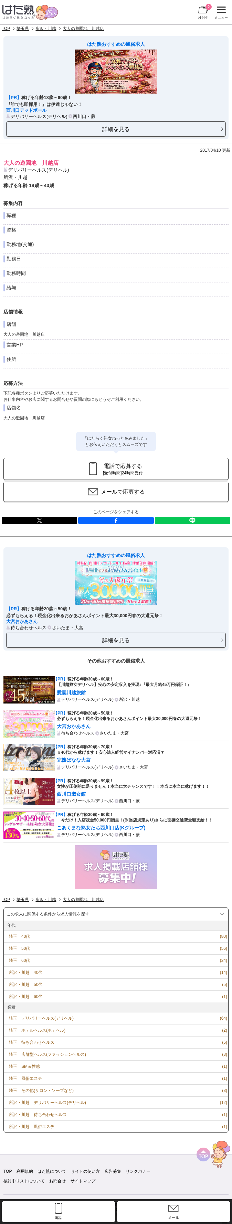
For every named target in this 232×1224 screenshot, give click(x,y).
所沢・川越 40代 (25, 972)
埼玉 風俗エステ (25, 1078)
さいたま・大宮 (67, 627)
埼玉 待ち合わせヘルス (31, 1042)
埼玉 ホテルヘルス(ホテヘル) (37, 1030)
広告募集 (113, 1171)
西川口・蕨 (84, 116)
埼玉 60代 (19, 960)
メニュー (220, 13)
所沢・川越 (45, 28)
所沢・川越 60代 (25, 996)
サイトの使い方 (85, 1171)
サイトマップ (83, 1181)
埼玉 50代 (19, 948)
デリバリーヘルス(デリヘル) (39, 116)
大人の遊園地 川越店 (83, 28)
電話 (58, 1217)
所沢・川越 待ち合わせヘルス (38, 1114)
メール (173, 1217)
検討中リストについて (24, 1181)
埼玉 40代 (19, 936)
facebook (116, 520)
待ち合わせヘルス (28, 627)
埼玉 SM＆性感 (24, 1066)
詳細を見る (116, 129)
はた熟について (52, 1171)
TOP (6, 28)
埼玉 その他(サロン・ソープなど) (41, 1090)
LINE (192, 520)
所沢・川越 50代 (25, 984)
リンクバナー (138, 1171)
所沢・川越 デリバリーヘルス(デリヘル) (47, 1102)
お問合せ (57, 1181)
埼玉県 (23, 28)
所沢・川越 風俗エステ (31, 1126)
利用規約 (25, 1171)
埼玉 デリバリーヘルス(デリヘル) (41, 1018)
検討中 (205, 12)
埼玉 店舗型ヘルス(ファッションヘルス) (47, 1054)
